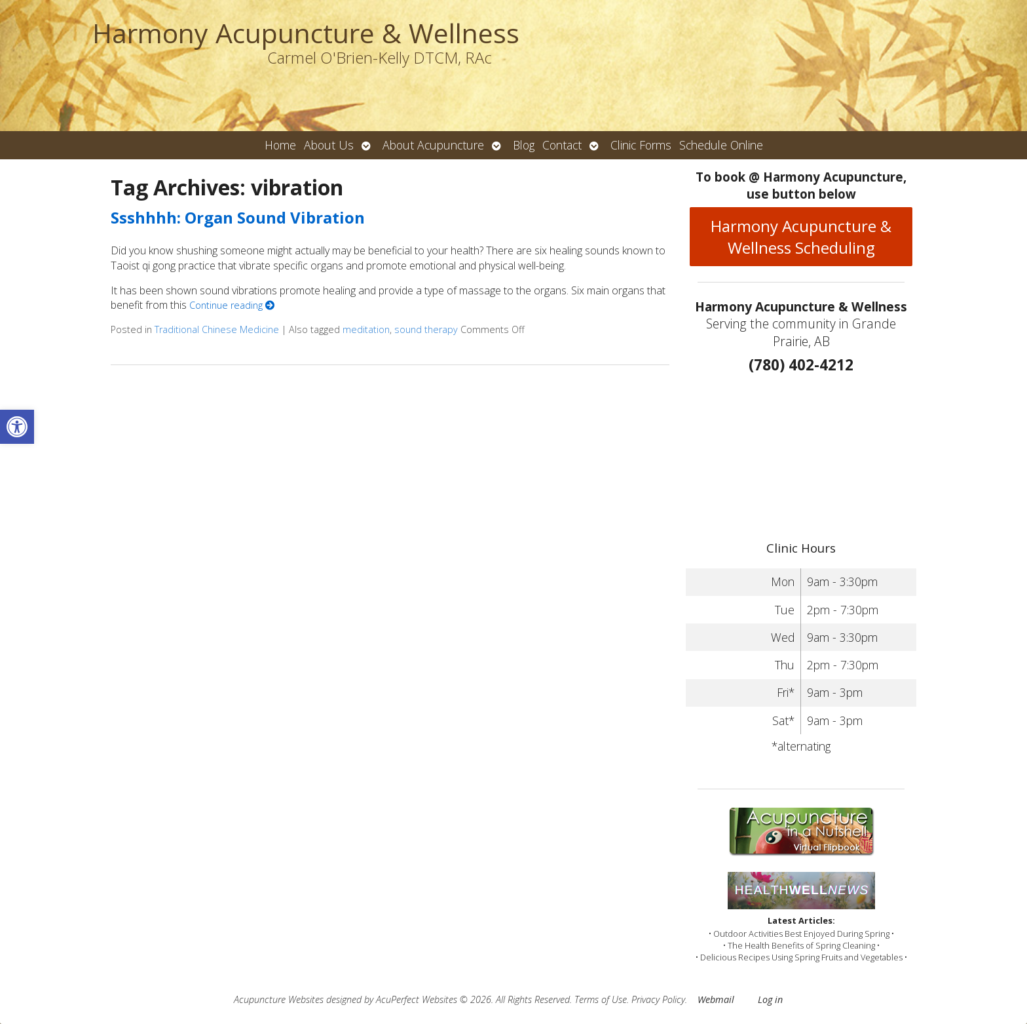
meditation (366, 329)
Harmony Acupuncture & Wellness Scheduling (801, 236)
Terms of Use (600, 999)
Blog (523, 145)
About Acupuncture (433, 145)
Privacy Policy (658, 999)
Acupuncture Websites (279, 999)
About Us (329, 145)
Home (280, 145)
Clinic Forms (640, 145)
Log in (770, 999)
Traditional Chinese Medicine (217, 329)
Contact (562, 145)
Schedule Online (721, 145)
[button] (17, 427)
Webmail (716, 999)
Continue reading (231, 305)
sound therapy (426, 329)
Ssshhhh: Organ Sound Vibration (238, 217)
